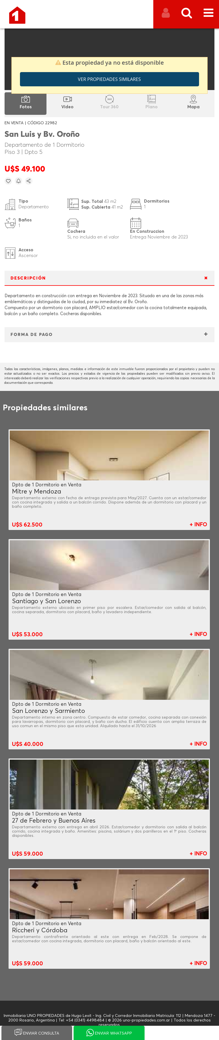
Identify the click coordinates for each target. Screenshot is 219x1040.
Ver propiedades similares (109, 79)
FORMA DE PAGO (32, 335)
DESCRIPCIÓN (28, 278)
